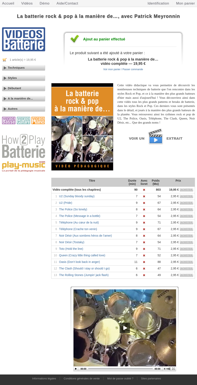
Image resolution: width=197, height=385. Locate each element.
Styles (12, 78)
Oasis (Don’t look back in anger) (79, 262)
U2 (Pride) (65, 202)
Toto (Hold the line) (71, 248)
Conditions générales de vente (82, 378)
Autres (13, 108)
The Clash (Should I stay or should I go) (84, 268)
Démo (44, 3)
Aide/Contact (67, 3)
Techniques (16, 67)
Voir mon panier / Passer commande (123, 69)
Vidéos (27, 3)
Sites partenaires (151, 378)
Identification (158, 3)
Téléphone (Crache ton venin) (78, 229)
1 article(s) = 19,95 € (23, 59)
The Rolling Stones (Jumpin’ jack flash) (84, 275)
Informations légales (44, 378)
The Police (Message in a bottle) (79, 216)
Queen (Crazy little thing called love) (82, 255)
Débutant (14, 88)
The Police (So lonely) (73, 209)
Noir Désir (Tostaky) (71, 242)
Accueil (8, 3)
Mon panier (185, 3)
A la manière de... (20, 98)
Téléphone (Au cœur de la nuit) (79, 222)
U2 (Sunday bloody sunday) (77, 196)
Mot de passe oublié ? (120, 378)
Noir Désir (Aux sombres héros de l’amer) (85, 235)
